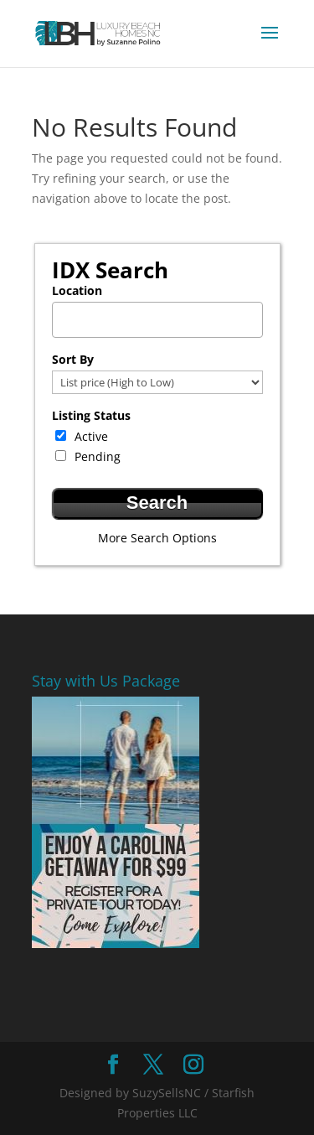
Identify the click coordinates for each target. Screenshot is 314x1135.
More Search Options (157, 538)
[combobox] (157, 320)
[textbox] (161, 315)
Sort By (73, 359)
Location (77, 290)
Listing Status (91, 415)
